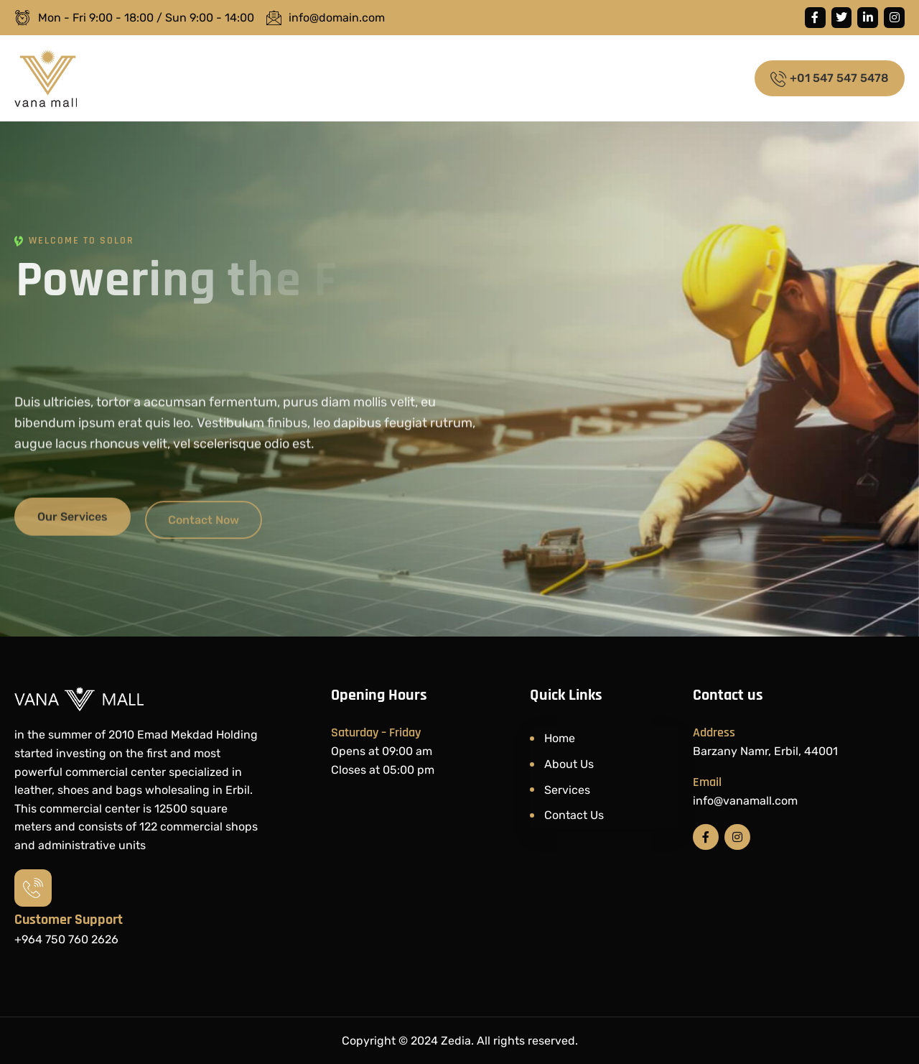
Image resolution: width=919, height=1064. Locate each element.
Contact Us (574, 815)
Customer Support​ (68, 919)
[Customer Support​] (33, 888)
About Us (569, 764)
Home (559, 738)
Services (567, 790)
